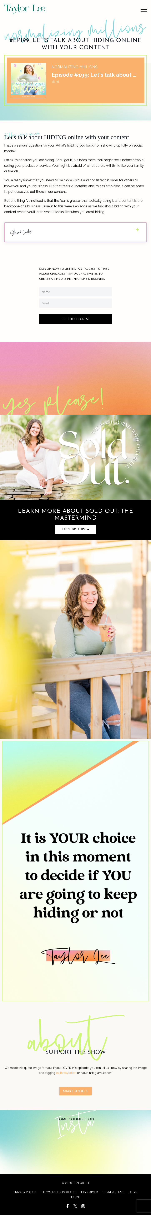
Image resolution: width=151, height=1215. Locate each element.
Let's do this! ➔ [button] (75, 529)
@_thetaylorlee (66, 1073)
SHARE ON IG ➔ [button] (75, 1091)
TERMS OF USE (113, 1192)
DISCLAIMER (89, 1192)
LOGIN (133, 1192)
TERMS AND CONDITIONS (58, 1192)
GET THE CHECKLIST (75, 319)
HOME (75, 1197)
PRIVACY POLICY (25, 1192)
